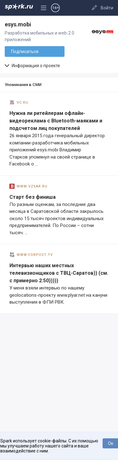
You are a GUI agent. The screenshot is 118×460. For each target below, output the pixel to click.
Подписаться (24, 51)
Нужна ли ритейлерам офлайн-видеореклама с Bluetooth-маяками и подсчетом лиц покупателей (55, 120)
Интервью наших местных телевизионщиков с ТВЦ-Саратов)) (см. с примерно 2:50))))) (58, 273)
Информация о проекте (32, 65)
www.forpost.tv (31, 254)
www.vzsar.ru (28, 186)
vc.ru (18, 102)
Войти (107, 7)
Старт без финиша (32, 197)
